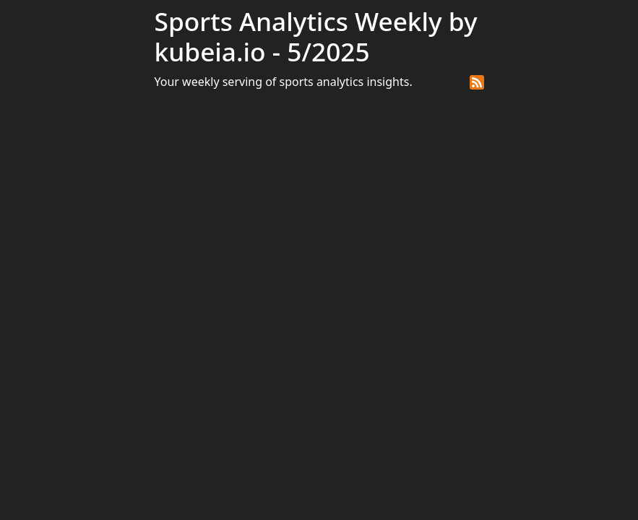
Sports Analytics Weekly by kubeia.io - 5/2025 (316, 36)
